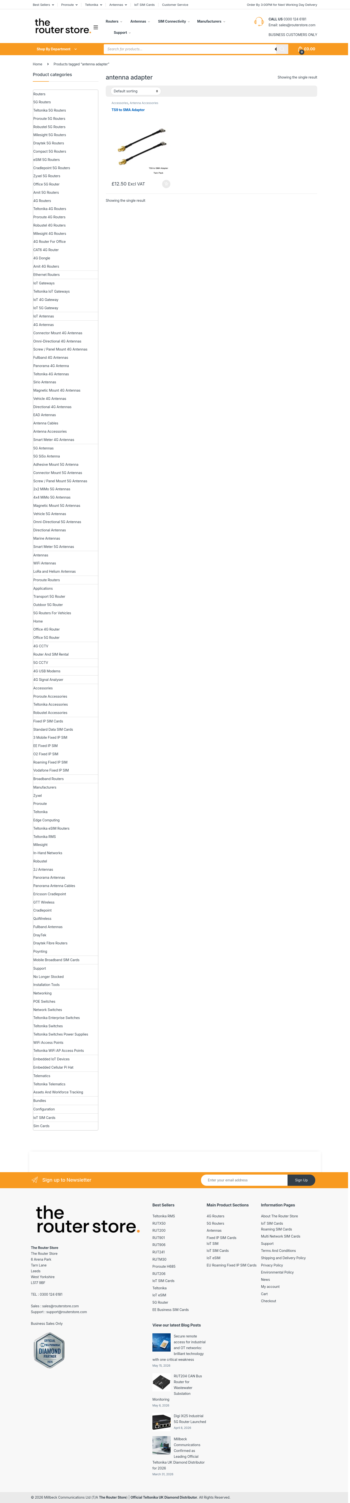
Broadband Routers (48, 779)
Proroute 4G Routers (49, 217)
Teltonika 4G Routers (49, 209)
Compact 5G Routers (49, 151)
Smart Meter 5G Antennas (53, 547)
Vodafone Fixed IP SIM (51, 770)
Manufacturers (209, 21)
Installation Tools (46, 985)
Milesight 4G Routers (49, 233)
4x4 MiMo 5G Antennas (51, 497)
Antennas (116, 5)
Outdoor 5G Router (48, 605)
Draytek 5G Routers (48, 143)
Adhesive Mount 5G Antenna (55, 464)
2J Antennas (43, 869)
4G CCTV (40, 646)
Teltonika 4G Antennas (51, 374)
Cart (264, 1294)
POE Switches (44, 1001)
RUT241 (158, 1252)
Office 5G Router (46, 184)
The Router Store (112, 1497)
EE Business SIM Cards (170, 1310)
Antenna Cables (45, 423)
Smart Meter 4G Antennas (53, 440)
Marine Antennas (46, 538)
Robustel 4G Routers (49, 225)
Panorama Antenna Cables (54, 886)
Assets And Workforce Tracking (58, 1092)
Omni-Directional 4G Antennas (57, 341)
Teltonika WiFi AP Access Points (58, 1050)
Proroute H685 (163, 1266)
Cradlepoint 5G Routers (51, 168)
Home (37, 64)
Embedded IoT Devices (51, 1059)
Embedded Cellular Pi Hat (53, 1067)
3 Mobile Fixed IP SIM (50, 737)
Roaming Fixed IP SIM (50, 762)
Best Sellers (41, 5)
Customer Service (175, 5)
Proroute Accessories (50, 696)
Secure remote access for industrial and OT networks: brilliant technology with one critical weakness (179, 1348)
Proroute (67, 5)
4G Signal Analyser (48, 679)
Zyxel (37, 795)
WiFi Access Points (48, 1042)
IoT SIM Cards (144, 5)
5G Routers (42, 102)
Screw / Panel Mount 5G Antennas (60, 481)
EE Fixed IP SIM (45, 746)
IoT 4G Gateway (45, 300)
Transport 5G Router (49, 596)
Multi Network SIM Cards (280, 1236)
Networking (42, 993)
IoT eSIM (159, 1295)
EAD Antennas (44, 415)
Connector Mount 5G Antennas (57, 473)
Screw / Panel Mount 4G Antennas (60, 349)
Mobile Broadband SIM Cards (56, 960)
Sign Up (301, 1180)
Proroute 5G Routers (49, 118)
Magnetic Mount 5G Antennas (56, 505)
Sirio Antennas (44, 382)
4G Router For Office (49, 241)
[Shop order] (136, 91)
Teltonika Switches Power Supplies (60, 1034)
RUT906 (159, 1245)
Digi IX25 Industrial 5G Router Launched (190, 1419)
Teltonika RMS (44, 837)
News (265, 1279)
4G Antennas (43, 325)
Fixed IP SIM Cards (48, 721)
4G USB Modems (47, 671)
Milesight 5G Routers (49, 135)
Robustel (40, 861)
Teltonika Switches (48, 1026)
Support (120, 32)
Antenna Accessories (144, 103)
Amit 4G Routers (46, 266)
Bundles (39, 1101)
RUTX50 (159, 1223)
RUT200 (159, 1230)
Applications (43, 588)
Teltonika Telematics (49, 1084)
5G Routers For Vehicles (52, 613)
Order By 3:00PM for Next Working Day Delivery (282, 5)
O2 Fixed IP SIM (45, 754)
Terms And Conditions (278, 1250)
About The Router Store (279, 1216)
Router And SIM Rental (51, 654)
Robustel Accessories (50, 713)
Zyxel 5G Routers (46, 176)
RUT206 (159, 1274)
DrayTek (39, 935)
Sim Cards (41, 1126)
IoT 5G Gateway (45, 308)
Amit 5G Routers (46, 192)
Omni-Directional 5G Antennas (57, 522)
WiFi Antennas (44, 563)
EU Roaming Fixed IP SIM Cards (231, 1265)
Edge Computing (46, 820)
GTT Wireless (43, 902)
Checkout (268, 1301)
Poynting (40, 951)
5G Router (160, 1302)
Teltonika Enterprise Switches (56, 1018)
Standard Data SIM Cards (53, 729)
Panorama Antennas (49, 877)
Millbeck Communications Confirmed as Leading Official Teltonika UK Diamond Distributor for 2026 (178, 1453)
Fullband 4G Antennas (50, 357)
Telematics (41, 1076)
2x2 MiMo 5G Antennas (51, 489)
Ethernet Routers (46, 274)
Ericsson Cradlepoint (49, 894)
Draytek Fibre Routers (50, 943)
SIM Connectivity (171, 21)
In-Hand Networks (47, 853)
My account (270, 1286)
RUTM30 (159, 1259)
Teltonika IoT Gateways (51, 291)
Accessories (120, 103)
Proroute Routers (46, 580)
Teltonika (91, 5)
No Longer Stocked (48, 977)
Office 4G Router (46, 629)
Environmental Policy (277, 1272)
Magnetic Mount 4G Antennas (56, 390)
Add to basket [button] (166, 184)
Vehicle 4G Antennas (49, 398)
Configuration (44, 1109)
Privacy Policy (272, 1265)
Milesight (40, 845)
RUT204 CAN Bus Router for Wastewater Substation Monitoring (177, 1387)
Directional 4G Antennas (52, 407)
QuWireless (42, 918)
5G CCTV (40, 662)
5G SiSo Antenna (46, 456)
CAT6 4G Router (46, 250)
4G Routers (42, 201)
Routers (112, 21)
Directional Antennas (49, 530)
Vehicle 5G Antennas (49, 514)
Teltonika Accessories (50, 704)
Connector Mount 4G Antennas (57, 333)
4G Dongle (41, 258)
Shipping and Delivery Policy (283, 1258)
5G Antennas (43, 448)
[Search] (282, 49)
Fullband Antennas (47, 927)
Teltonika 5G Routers (49, 110)
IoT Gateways (43, 283)
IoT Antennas (43, 316)
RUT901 (158, 1238)
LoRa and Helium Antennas (54, 571)
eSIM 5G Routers (46, 160)
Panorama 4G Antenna (51, 366)
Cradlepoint (42, 910)
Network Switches (47, 1010)
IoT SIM (212, 1243)
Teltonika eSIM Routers (51, 828)
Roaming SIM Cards (276, 1229)
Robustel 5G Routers (49, 127)
